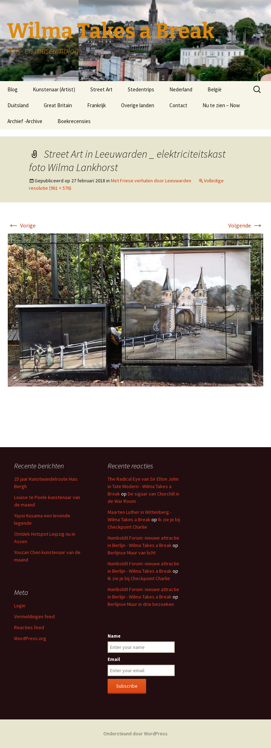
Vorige (22, 225)
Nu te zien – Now (221, 105)
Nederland (180, 89)
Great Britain (58, 105)
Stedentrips (141, 89)
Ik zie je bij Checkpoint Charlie (139, 578)
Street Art (101, 89)
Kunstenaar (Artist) (54, 89)
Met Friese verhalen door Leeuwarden (151, 180)
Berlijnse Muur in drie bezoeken (141, 604)
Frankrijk (96, 105)
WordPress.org (30, 638)
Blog (12, 89)
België (214, 89)
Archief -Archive (24, 121)
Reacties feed (29, 627)
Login (19, 605)
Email (114, 659)
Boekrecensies (74, 121)
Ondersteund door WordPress (135, 733)
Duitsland (18, 105)
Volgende (245, 225)
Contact (178, 105)
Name (114, 636)
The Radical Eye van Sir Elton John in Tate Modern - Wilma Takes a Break (143, 486)
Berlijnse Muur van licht (132, 552)
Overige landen (137, 105)
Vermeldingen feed (34, 616)
